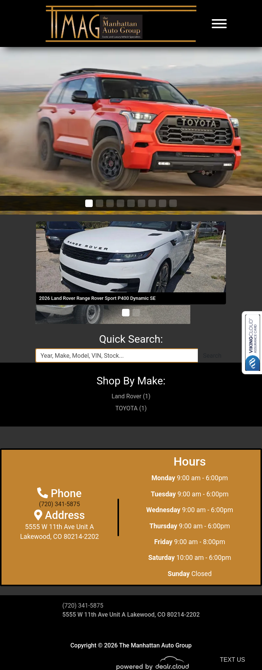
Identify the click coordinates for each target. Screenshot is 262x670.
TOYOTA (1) (131, 408)
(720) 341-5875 (59, 504)
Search (212, 355)
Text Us (232, 659)
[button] (89, 203)
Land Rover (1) (131, 396)
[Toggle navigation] (219, 23)
